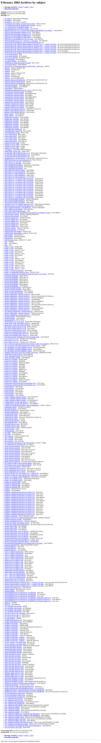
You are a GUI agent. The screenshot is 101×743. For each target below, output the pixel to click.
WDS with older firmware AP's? (14, 666)
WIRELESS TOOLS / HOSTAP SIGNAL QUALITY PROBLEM (25, 690)
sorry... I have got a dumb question (15, 574)
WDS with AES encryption (13, 654)
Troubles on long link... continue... (15, 637)
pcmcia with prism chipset (13, 466)
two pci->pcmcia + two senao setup (15, 642)
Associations (9, 88)
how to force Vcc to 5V (12, 338)
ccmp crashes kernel (11, 134)
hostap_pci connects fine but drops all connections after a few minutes (26, 274)
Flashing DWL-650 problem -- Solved (16, 233)
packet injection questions (13, 446)
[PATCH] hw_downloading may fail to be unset (19, 39)
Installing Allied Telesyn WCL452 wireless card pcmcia (22, 352)
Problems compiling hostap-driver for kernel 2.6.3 (20, 492)
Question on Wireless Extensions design (17, 541)
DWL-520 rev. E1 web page (13, 161)
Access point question (11, 54)
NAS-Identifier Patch (11, 422)
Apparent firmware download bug (15, 80)
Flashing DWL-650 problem (13, 231)
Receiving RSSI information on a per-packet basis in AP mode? (24, 543)
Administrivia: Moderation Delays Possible (18, 63)
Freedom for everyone (11, 240)
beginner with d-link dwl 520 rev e (15, 109)
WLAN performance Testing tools (15, 695)
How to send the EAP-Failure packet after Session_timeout (22, 345)
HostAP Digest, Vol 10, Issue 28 (14, 321)
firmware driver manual (12, 214)
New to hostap (9, 436)
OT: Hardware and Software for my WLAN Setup (20, 443)
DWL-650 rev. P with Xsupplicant (15, 172)
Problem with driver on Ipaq (13, 519)
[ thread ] (20, 7)
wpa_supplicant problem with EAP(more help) (19, 722)
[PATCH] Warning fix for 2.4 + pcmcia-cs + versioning (21, 41)
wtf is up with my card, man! (13, 727)
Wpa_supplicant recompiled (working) (16, 724)
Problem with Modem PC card (14, 521)
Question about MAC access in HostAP (17, 531)
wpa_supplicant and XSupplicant (15, 702)
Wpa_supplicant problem (12, 707)
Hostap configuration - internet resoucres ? (18, 294)
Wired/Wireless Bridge (12, 685)
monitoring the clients (11, 414)
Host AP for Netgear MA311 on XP (15, 327)
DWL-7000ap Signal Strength (14, 209)
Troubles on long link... (12, 623)
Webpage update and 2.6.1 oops (14, 673)
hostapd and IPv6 (10, 316)
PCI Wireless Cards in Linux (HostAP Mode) (18, 463)
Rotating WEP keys (11, 546)
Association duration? (11, 85)
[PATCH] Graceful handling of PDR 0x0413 (18, 35)
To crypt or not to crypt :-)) (13, 615)
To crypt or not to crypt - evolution (15, 613)
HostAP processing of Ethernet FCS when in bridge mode (22, 337)
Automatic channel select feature (15, 104)
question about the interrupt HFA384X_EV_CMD (20, 540)
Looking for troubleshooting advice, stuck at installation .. (22, 405)
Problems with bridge (11, 516)
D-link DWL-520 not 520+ (13, 151)
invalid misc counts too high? (14, 354)
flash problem (9, 235)
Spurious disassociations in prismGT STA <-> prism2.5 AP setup (24, 582)
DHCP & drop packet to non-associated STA (18, 160)
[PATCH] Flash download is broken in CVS (18, 32)
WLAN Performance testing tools (15, 693)
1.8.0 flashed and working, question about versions (20, 23)
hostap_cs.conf (9, 247)
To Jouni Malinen (10, 618)
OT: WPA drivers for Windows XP (15, 444)
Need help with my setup (12, 424)
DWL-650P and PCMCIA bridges (15, 170)
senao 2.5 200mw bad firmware (14, 552)
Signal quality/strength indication (15, 570)
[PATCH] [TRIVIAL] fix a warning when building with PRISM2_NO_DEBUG (29, 30)
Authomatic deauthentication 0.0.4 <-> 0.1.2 (18, 90)
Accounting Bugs (10, 59)
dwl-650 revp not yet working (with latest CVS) (19, 204)
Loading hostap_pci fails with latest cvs (17, 402)
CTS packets (9, 149)
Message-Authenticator (12, 410)
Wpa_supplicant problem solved (14, 717)
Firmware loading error (12, 218)
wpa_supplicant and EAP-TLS (14, 698)
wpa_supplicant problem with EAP (15, 719)
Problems (8, 489)
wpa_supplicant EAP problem (14, 705)
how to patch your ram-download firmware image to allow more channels (27, 344)
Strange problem (10, 589)
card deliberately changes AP (13, 129)
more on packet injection (12, 420)
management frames (11, 407)
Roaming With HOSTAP (12, 545)
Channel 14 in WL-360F (12, 143)
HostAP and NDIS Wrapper (13, 287)
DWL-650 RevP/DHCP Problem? (15, 199)
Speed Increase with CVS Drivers (15, 579)
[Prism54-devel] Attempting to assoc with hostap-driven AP (23, 42)
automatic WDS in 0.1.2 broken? (15, 107)
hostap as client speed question (14, 291)
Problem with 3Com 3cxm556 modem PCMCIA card (21, 517)
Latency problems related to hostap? (16, 397)
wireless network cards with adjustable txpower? (19, 686)
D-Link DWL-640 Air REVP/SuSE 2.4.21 (17, 153)
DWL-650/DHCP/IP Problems (14, 165)
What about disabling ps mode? (14, 678)
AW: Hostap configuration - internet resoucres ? (19, 311)
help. (6, 241)
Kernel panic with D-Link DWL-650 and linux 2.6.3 (20, 383)
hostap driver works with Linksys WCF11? (18, 323)
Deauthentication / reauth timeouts (15, 158)
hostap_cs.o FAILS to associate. (14, 270)
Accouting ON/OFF (11, 61)
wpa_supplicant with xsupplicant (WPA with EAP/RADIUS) (23, 725)
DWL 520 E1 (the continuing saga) (15, 211)
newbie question (10, 429)
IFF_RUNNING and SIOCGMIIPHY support (18, 347)
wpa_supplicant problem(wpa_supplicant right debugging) (22, 714)
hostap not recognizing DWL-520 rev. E (17, 332)
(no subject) (8, 18)
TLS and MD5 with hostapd (13, 606)
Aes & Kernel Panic (11, 64)
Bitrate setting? (9, 114)
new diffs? (8, 432)
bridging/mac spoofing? (12, 117)
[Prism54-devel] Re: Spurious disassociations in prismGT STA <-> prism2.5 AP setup (31, 44)
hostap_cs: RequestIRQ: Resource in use (17, 272)
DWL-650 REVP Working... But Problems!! (18, 207)
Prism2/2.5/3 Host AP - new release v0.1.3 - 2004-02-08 (22, 473)
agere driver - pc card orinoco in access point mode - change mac (24, 66)
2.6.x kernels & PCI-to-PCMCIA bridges (17, 27)
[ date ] (32, 7)
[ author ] (26, 7)
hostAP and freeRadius (12, 275)
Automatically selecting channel (14, 92)
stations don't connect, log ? (13, 587)
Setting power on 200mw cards (14, 560)
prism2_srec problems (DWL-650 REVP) (17, 477)
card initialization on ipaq (12, 132)
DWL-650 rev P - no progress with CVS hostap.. (19, 178)
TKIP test (8, 603)
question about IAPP (11, 526)
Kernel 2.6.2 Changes (11, 359)
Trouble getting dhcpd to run (13, 620)
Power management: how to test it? (15, 468)
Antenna (7, 68)
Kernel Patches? (10, 386)
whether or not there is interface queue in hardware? (20, 683)
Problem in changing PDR (13, 482)
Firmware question (10, 228)
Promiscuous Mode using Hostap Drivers (17, 523)
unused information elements (13, 645)
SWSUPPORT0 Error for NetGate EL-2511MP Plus (20, 592)
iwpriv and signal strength (13, 356)
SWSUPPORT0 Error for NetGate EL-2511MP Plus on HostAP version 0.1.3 (28, 597)
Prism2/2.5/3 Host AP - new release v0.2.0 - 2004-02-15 (22, 475)
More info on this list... (12, 9)
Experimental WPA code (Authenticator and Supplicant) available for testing (28, 212)
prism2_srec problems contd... (14, 478)
